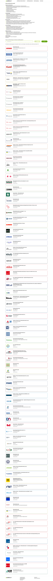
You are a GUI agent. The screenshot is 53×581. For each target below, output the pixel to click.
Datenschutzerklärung (37, 578)
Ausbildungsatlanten (22, 578)
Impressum (35, 577)
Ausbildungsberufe (22, 577)
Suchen (44, 41)
